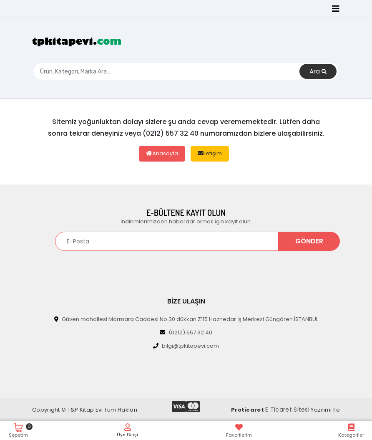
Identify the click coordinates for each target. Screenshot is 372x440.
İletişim (210, 153)
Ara (318, 71)
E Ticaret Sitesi (287, 409)
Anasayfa (162, 153)
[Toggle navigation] (336, 9)
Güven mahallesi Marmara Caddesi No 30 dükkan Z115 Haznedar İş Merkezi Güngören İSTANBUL (186, 319)
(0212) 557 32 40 (186, 332)
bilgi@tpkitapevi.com (186, 346)
